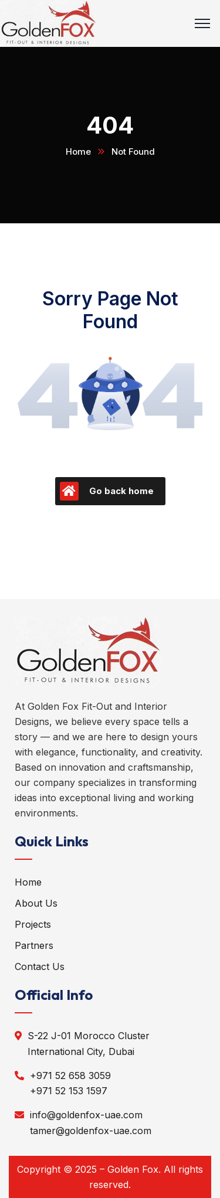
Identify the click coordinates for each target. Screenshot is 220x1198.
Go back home (107, 491)
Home (78, 151)
